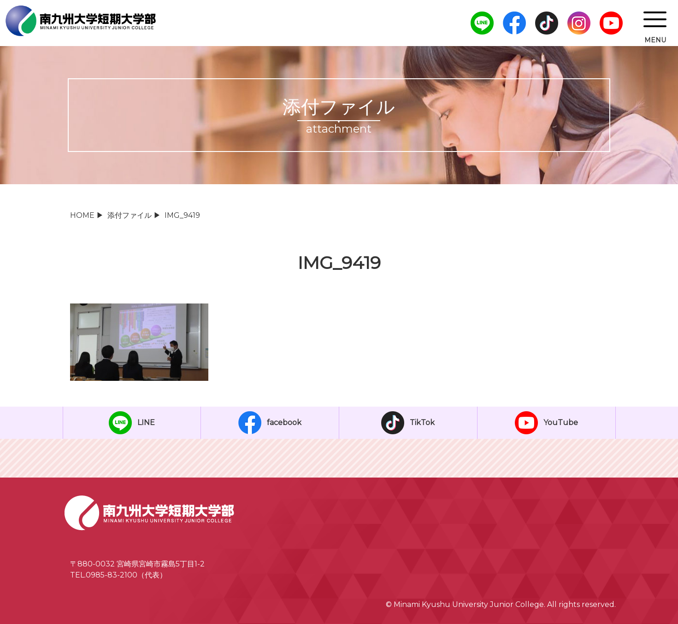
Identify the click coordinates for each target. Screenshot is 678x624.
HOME (82, 215)
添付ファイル (129, 215)
